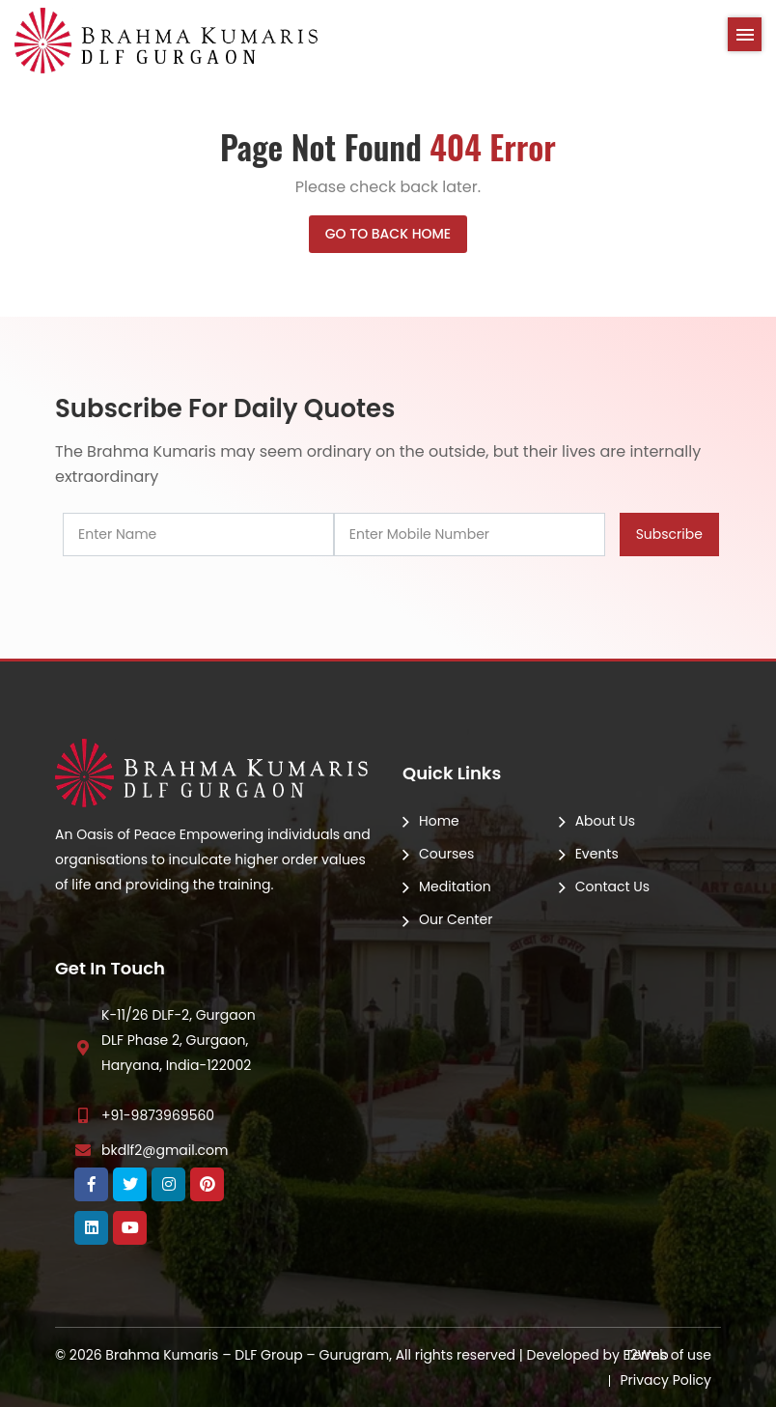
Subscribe (669, 534)
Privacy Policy (665, 1380)
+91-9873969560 (157, 1115)
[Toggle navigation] (745, 34)
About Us (605, 820)
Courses (446, 853)
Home (439, 820)
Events (597, 853)
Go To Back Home (388, 233)
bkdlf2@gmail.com (164, 1150)
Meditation (455, 886)
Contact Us (612, 886)
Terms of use (668, 1355)
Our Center (455, 919)
